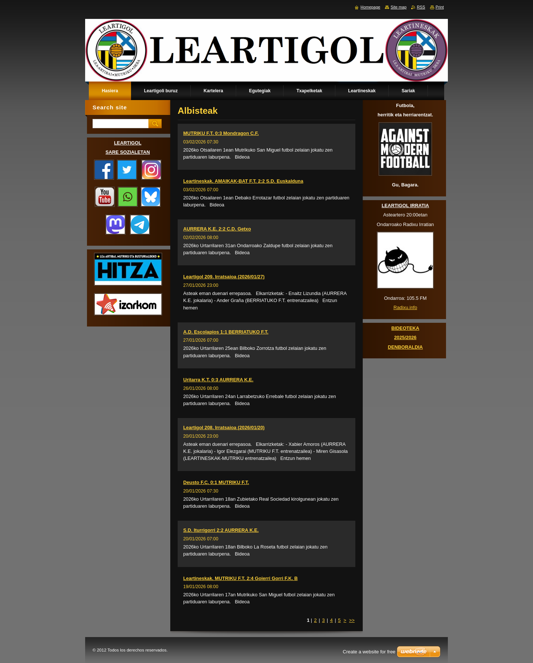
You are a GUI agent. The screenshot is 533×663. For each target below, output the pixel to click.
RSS (421, 7)
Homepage (370, 7)
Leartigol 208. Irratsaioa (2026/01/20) (224, 427)
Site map (398, 7)
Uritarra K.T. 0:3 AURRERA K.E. (218, 379)
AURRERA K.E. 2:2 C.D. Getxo (217, 229)
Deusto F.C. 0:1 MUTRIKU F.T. (216, 482)
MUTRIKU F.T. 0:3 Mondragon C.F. (221, 133)
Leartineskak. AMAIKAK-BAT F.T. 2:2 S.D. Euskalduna (243, 181)
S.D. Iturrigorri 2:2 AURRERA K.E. (221, 530)
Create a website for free (369, 651)
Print (440, 7)
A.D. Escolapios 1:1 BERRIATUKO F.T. (225, 332)
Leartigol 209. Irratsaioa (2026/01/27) (224, 276)
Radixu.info (405, 307)
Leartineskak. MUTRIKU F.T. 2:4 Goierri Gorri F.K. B (240, 578)
